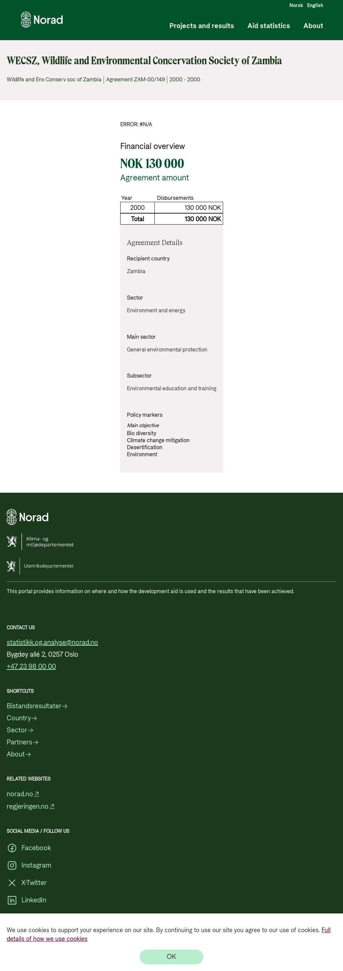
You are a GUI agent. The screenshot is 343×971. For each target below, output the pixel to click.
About (313, 26)
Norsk (296, 5)
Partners (23, 742)
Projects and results (201, 26)
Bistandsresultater (37, 706)
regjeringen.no (31, 806)
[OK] (171, 957)
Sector (20, 730)
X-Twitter (27, 883)
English (315, 5)
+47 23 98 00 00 (31, 666)
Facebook (29, 848)
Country (22, 718)
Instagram (29, 865)
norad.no (23, 794)
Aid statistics (269, 26)
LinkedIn (26, 900)
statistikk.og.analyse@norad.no (52, 642)
